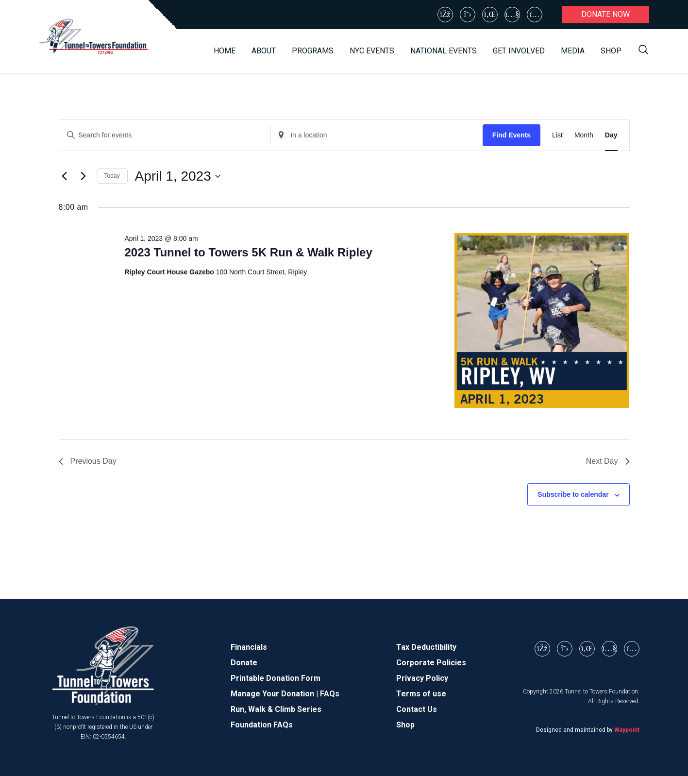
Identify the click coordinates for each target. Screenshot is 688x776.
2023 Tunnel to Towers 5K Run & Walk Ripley (248, 252)
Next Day (608, 461)
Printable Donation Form (275, 678)
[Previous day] (64, 176)
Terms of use (421, 693)
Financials (249, 647)
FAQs (329, 693)
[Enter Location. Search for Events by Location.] (377, 135)
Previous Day (88, 461)
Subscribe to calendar (572, 494)
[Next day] (83, 176)
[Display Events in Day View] (611, 135)
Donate (244, 662)
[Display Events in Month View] (583, 135)
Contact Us (416, 709)
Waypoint (626, 729)
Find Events (511, 135)
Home (224, 50)
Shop (611, 50)
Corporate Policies (431, 662)
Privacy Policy (422, 678)
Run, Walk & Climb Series (276, 709)
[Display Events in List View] (557, 135)
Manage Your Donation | (275, 693)
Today (112, 175)
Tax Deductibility (426, 647)
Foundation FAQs (262, 724)
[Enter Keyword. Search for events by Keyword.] (165, 135)
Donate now (605, 14)
